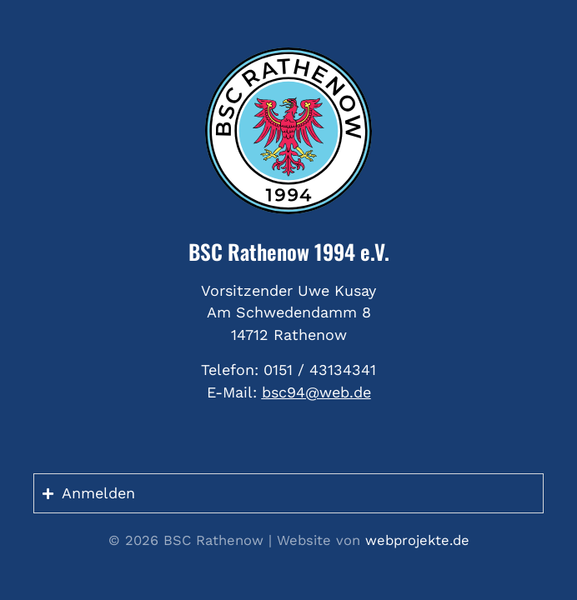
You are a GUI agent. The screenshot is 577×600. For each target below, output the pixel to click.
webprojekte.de (417, 540)
